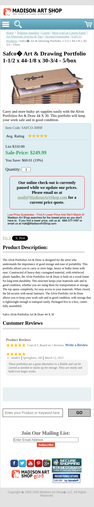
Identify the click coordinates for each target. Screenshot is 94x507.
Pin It (7, 238)
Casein (45, 33)
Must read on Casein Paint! (69, 33)
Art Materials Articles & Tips (24, 36)
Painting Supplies (28, 33)
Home (10, 33)
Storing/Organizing (57, 36)
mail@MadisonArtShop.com (42, 197)
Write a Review (76, 345)
